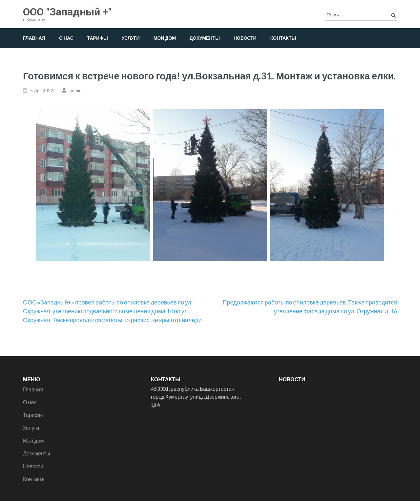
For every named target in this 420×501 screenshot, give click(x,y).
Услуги (131, 38)
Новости (245, 38)
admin (76, 90)
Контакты (283, 38)
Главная (34, 38)
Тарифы (97, 38)
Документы (205, 38)
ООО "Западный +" (67, 12)
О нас (66, 38)
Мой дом (165, 38)
